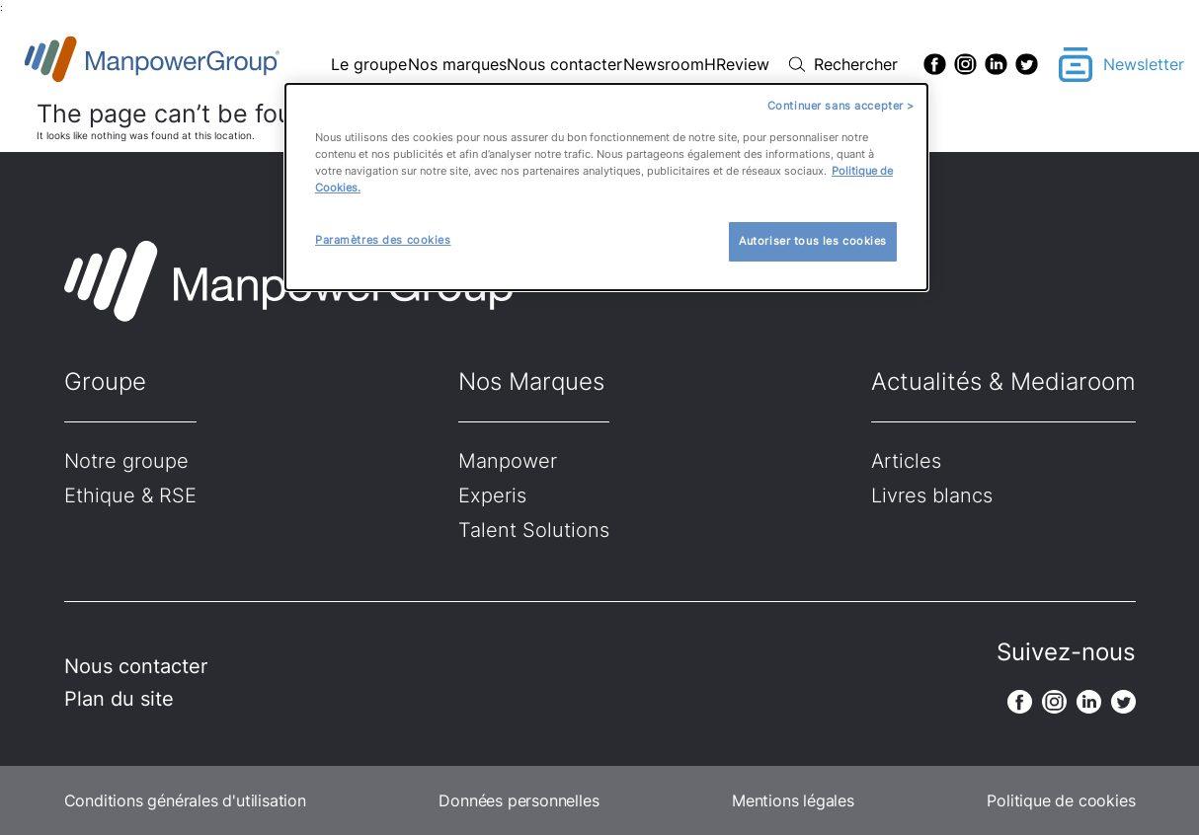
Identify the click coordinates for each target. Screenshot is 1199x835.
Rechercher (856, 64)
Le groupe (369, 64)
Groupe (105, 381)
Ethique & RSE (130, 495)
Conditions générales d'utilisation (185, 800)
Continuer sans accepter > (841, 106)
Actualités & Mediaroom (1003, 381)
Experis (492, 495)
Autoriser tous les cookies (813, 241)
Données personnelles (519, 800)
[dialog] (606, 187)
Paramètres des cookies (383, 240)
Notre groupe (126, 461)
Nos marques (457, 64)
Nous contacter (564, 64)
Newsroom (663, 64)
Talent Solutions (533, 530)
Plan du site (119, 699)
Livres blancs (932, 495)
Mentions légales (793, 800)
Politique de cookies (1061, 800)
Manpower (507, 461)
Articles (906, 461)
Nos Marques (531, 381)
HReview (736, 64)
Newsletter (1143, 64)
